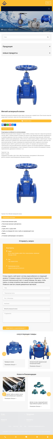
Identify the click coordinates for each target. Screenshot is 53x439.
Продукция (10, 29)
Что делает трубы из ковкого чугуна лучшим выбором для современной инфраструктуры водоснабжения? (14, 395)
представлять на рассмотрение (15, 328)
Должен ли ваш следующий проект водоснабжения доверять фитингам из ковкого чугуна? (39, 403)
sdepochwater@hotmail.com (16, 268)
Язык (48, 3)
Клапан (16, 29)
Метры (4, 233)
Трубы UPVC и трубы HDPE (9, 228)
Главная (5, 29)
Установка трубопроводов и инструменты (12, 236)
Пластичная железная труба (9, 221)
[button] (4, 354)
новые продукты (10, 53)
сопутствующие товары (26, 334)
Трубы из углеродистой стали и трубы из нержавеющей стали (18, 231)
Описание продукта (7, 129)
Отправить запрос (26, 121)
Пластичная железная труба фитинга (11, 224)
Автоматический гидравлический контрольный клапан (38, 362)
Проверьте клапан (9, 362)
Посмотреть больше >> (10, 364)
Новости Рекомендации (26, 374)
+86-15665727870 (13, 261)
